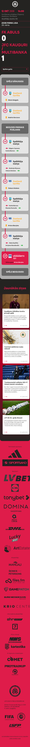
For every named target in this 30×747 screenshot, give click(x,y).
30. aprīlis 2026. (16, 397)
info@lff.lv (12, 708)
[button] (15, 69)
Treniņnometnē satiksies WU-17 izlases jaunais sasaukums (16, 383)
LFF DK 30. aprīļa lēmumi (13, 418)
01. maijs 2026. (16, 361)
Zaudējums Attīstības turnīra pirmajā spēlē (14, 312)
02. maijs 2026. (15, 326)
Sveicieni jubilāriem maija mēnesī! (13, 348)
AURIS (19, 738)
